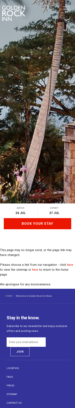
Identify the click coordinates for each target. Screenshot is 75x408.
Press (11, 385)
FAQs (10, 377)
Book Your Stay (37, 223)
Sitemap (12, 394)
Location (13, 368)
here (70, 265)
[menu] (66, 7)
